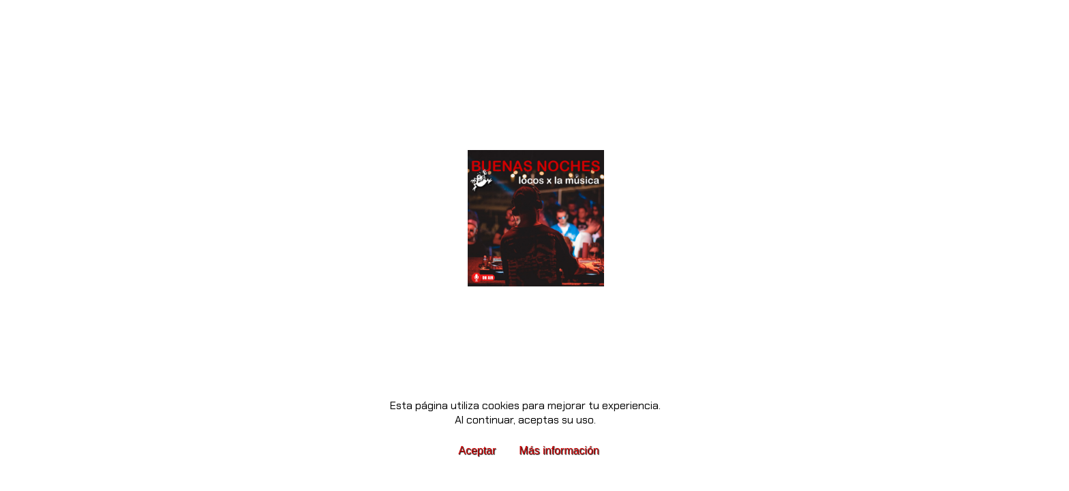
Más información (559, 450)
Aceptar (477, 450)
